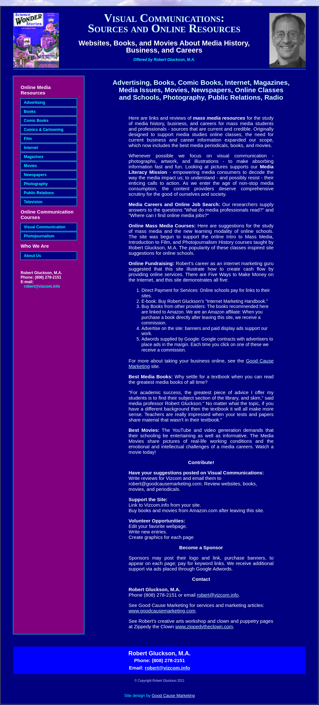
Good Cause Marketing (173, 695)
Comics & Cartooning (43, 129)
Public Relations (39, 193)
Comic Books (36, 120)
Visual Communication (44, 227)
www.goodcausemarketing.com (162, 610)
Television (33, 202)
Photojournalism (39, 236)
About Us (32, 255)
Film (28, 138)
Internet (31, 147)
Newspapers (35, 175)
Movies (30, 166)
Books (30, 111)
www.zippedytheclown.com (204, 626)
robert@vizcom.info (40, 286)
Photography (36, 184)
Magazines (34, 156)
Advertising (34, 102)
